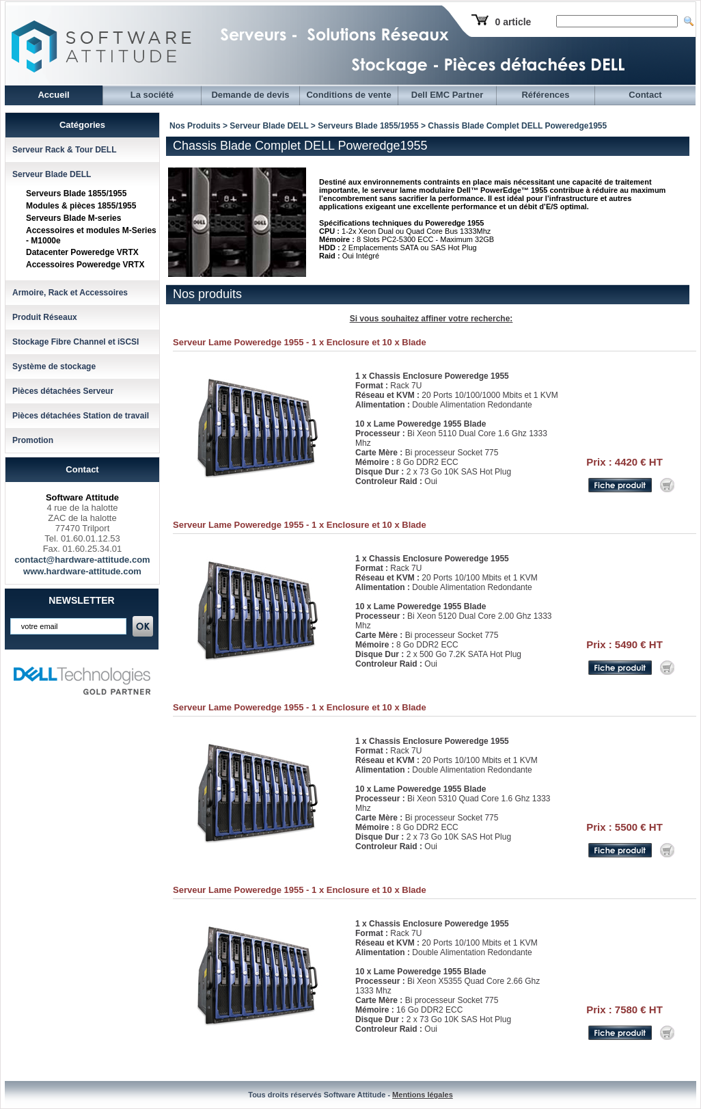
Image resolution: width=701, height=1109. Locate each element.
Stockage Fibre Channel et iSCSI (75, 342)
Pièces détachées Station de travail (80, 415)
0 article (513, 21)
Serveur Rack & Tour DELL (64, 150)
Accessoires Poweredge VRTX (85, 264)
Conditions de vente (348, 95)
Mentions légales (422, 1095)
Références (545, 95)
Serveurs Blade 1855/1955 (76, 193)
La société (152, 95)
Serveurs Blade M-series (73, 218)
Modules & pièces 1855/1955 (81, 206)
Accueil (53, 95)
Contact (645, 95)
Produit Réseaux (44, 317)
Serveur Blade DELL (51, 174)
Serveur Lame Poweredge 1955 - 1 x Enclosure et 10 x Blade (299, 342)
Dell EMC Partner (447, 95)
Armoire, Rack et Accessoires (70, 292)
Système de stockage (54, 366)
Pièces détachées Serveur (62, 391)
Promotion (32, 440)
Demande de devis (250, 95)
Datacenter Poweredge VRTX (82, 252)
